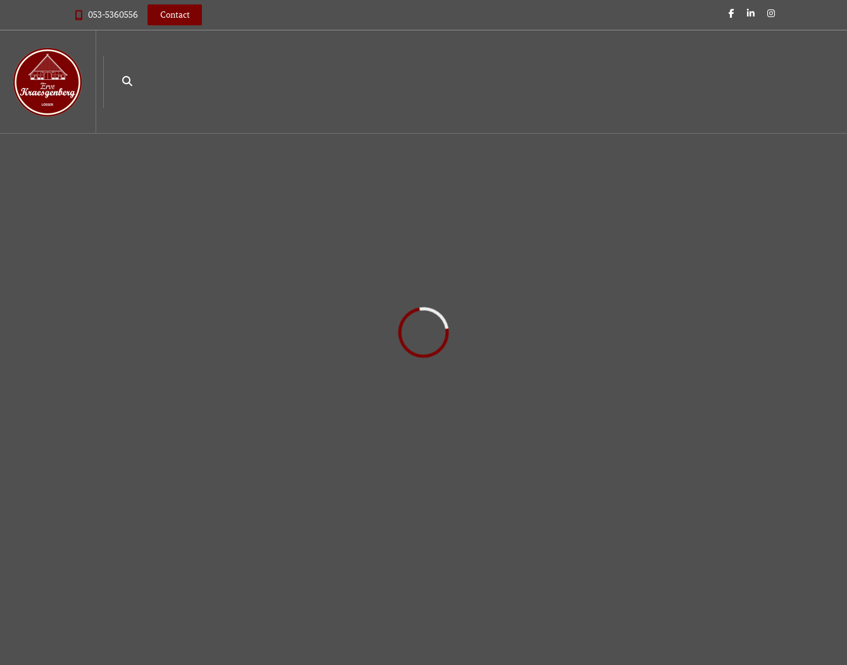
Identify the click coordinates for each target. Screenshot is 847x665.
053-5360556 (113, 15)
